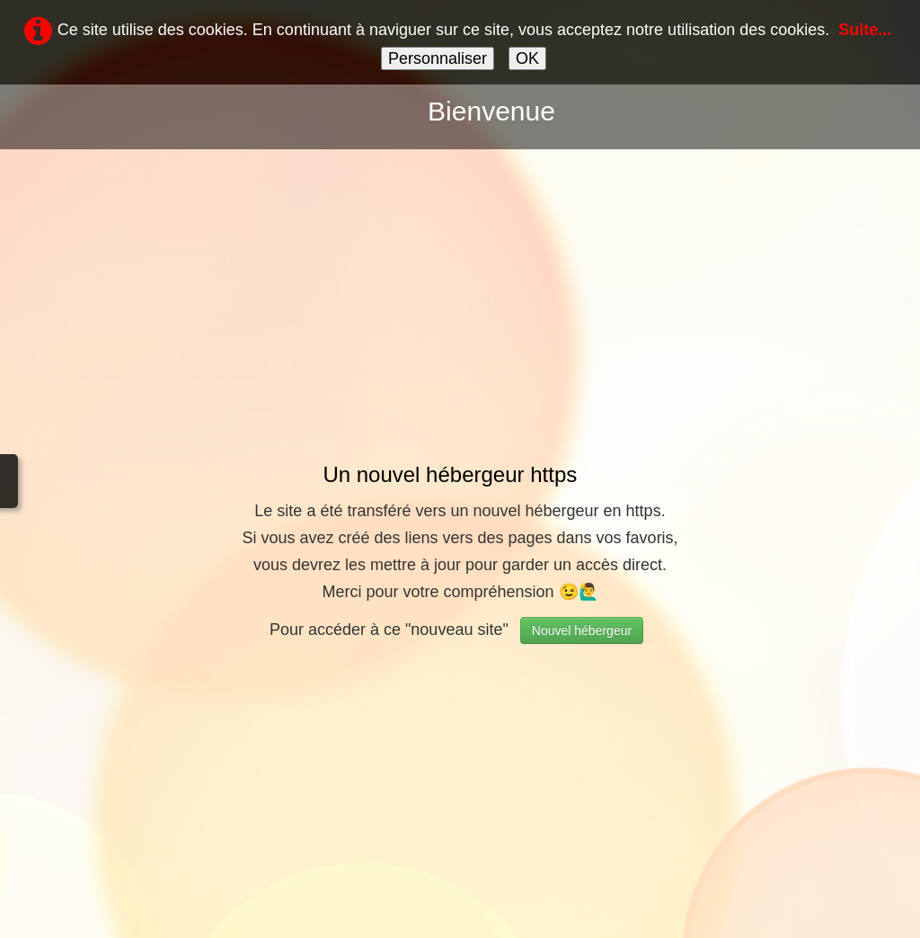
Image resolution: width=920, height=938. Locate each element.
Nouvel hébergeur (582, 630)
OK (527, 58)
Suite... (864, 30)
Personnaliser (437, 58)
